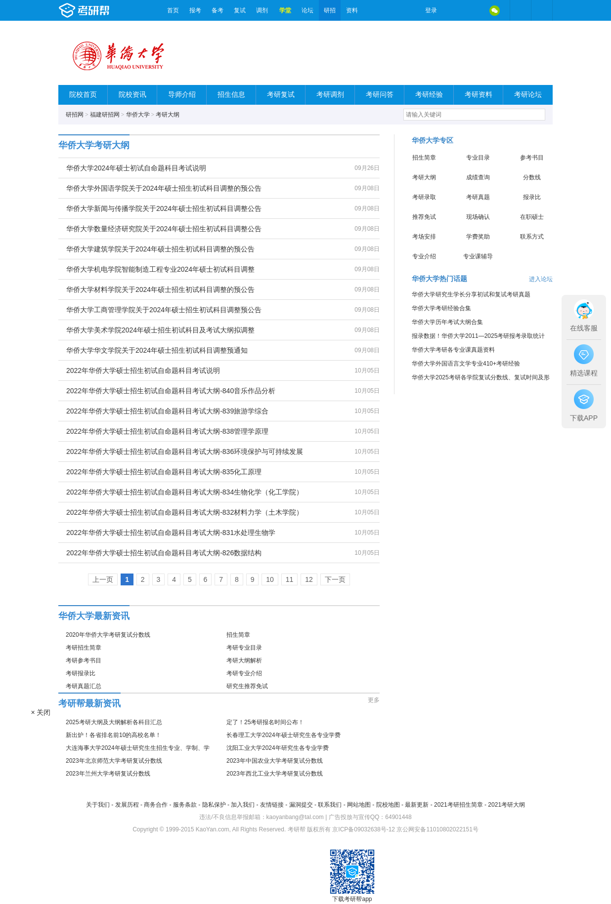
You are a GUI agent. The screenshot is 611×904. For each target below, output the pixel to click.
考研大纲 (167, 114)
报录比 (532, 197)
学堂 (285, 10)
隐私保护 (214, 804)
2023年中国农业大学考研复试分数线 (274, 760)
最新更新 (417, 804)
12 (309, 579)
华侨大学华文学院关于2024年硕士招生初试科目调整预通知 (157, 350)
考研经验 (429, 94)
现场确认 (478, 216)
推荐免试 (424, 216)
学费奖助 (478, 236)
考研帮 (110, 10)
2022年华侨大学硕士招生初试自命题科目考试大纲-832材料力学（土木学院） (184, 512)
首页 (173, 10)
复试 (240, 10)
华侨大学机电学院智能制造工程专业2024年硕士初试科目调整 (160, 269)
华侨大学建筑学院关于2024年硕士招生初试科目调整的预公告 (160, 249)
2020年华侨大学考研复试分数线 (108, 634)
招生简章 (238, 634)
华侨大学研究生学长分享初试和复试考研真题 (471, 294)
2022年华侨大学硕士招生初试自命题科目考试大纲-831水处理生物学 (170, 532)
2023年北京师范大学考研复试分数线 (114, 760)
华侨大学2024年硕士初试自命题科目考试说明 (136, 168)
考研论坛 (528, 94)
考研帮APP (542, 10)
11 (290, 579)
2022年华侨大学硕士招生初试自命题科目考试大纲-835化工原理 (164, 472)
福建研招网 (105, 114)
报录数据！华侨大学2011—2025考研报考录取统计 (478, 335)
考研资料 (478, 94)
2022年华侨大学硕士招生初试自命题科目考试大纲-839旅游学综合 (167, 411)
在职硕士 (532, 216)
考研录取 (424, 197)
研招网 (75, 114)
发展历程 (127, 804)
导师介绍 (182, 94)
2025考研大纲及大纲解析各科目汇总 (114, 722)
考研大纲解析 (244, 660)
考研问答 (379, 94)
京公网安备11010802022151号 (437, 829)
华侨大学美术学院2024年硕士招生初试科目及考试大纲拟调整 (160, 330)
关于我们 (98, 804)
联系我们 (330, 804)
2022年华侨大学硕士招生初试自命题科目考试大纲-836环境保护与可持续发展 (184, 451)
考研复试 (281, 94)
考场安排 (424, 236)
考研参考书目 (83, 660)
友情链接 (272, 804)
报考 (195, 10)
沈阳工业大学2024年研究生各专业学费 (277, 747)
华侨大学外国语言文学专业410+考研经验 (466, 363)
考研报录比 (80, 673)
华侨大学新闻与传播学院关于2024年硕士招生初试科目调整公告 (164, 208)
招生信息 (231, 94)
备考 (217, 10)
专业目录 (478, 157)
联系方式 (532, 236)
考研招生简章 (83, 647)
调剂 (262, 10)
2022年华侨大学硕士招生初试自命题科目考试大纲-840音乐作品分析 (170, 391)
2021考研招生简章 (458, 804)
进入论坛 (541, 279)
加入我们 (243, 804)
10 (270, 579)
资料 (352, 10)
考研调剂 (330, 94)
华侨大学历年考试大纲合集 (447, 322)
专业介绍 (424, 256)
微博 (452, 10)
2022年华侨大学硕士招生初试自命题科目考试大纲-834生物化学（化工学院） (184, 492)
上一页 (102, 579)
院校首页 (83, 94)
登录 (431, 10)
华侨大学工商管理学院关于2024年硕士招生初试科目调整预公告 (164, 310)
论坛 (307, 10)
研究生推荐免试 (247, 686)
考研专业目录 (244, 647)
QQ (473, 10)
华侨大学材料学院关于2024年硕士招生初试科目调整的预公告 (160, 289)
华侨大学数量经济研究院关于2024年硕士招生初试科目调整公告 (164, 229)
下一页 (335, 579)
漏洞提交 (301, 804)
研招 (330, 10)
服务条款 (185, 804)
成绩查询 (478, 177)
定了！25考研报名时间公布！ (265, 722)
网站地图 (359, 804)
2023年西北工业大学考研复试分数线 (274, 773)
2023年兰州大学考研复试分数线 (108, 773)
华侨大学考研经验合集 (441, 308)
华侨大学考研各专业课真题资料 (453, 349)
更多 (374, 700)
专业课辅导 (478, 256)
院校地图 (388, 804)
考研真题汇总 (83, 686)
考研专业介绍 (244, 673)
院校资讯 (132, 94)
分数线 (532, 177)
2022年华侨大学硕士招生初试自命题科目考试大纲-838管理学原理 (167, 431)
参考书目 (532, 157)
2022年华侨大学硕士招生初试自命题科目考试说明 (143, 370)
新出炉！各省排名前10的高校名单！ (113, 735)
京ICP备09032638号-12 (363, 829)
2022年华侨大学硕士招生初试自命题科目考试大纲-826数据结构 (164, 553)
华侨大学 (138, 114)
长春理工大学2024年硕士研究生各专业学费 (283, 735)
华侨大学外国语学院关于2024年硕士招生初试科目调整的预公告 (164, 188)
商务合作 (156, 804)
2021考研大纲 (506, 804)
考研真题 (478, 197)
